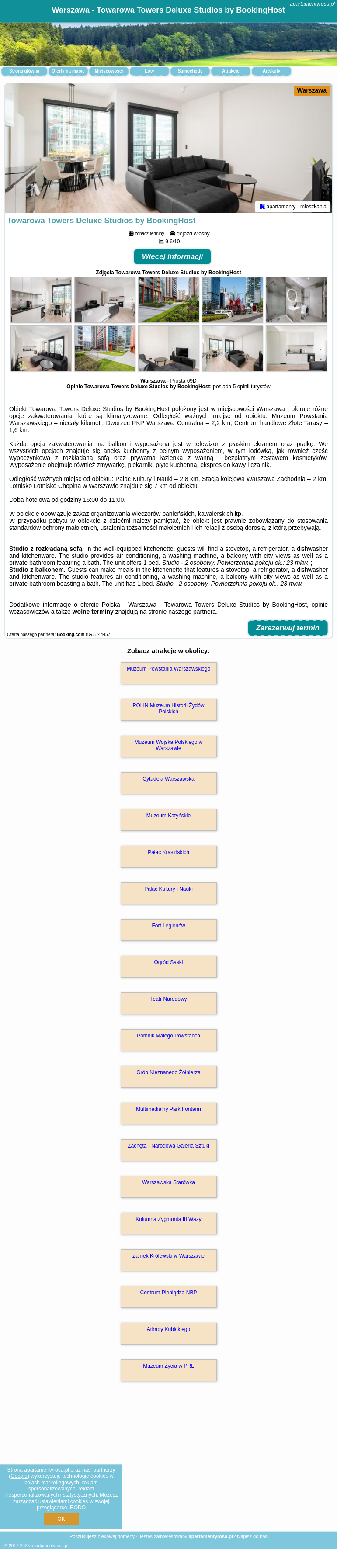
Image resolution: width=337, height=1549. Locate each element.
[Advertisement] (168, 1466)
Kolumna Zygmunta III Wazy (168, 1220)
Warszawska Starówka (168, 1184)
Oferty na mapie (68, 71)
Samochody (190, 71)
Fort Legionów (168, 927)
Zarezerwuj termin (288, 629)
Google (19, 1476)
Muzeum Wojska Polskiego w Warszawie (169, 746)
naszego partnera (192, 612)
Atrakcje (230, 71)
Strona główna (24, 71)
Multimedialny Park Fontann (168, 1110)
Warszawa (312, 90)
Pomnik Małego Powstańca (168, 1037)
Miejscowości (109, 71)
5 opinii (241, 388)
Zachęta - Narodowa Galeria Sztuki (168, 1147)
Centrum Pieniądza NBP (168, 1294)
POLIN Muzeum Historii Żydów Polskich (168, 710)
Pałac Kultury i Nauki (168, 890)
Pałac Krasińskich (168, 854)
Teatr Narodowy (168, 1000)
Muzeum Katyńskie (168, 817)
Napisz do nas (252, 1536)
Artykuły (271, 71)
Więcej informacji (172, 258)
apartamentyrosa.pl (312, 4)
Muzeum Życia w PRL (168, 1367)
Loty (149, 71)
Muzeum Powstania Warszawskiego (169, 670)
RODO (78, 1507)
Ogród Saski (168, 964)
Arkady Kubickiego (168, 1331)
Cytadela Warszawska (168, 780)
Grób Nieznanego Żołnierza (168, 1074)
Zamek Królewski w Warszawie (168, 1257)
